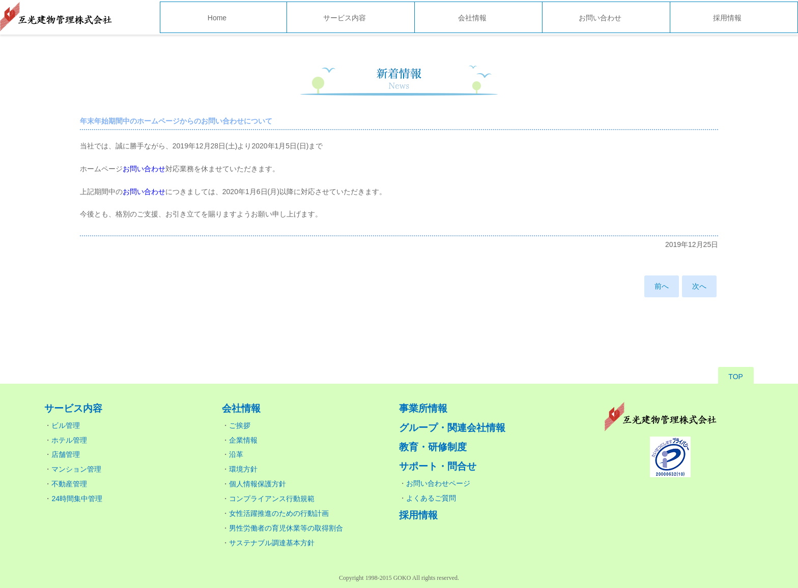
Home (217, 18)
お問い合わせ (600, 18)
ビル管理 (65, 425)
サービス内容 (344, 18)
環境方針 (243, 469)
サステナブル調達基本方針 (272, 543)
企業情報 (243, 440)
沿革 (236, 454)
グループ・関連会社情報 (452, 427)
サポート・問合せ (437, 466)
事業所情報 (423, 408)
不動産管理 (69, 484)
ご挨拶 (239, 425)
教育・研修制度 (433, 447)
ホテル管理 (69, 440)
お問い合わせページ (438, 483)
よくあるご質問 (431, 498)
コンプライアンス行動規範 (272, 498)
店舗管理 (65, 454)
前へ (661, 286)
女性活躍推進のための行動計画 (279, 513)
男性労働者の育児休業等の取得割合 (286, 528)
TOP (735, 377)
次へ (699, 286)
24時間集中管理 (76, 498)
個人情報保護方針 (257, 484)
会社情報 (472, 18)
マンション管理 (76, 469)
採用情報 (727, 18)
